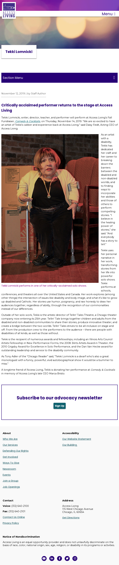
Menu (108, 14)
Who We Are (10, 439)
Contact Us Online (14, 517)
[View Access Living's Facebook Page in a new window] (59, 558)
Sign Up (59, 406)
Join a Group (10, 480)
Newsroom (9, 469)
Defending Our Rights (16, 451)
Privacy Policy (11, 523)
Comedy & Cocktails (27, 121)
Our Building (69, 445)
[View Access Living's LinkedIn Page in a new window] (51, 558)
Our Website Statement (76, 439)
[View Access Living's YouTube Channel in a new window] (44, 558)
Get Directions (71, 517)
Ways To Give (11, 463)
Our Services (10, 445)
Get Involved (10, 457)
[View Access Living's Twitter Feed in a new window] (67, 558)
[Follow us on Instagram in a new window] (74, 558)
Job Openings (11, 487)
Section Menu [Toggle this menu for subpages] (59, 77)
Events (7, 475)
